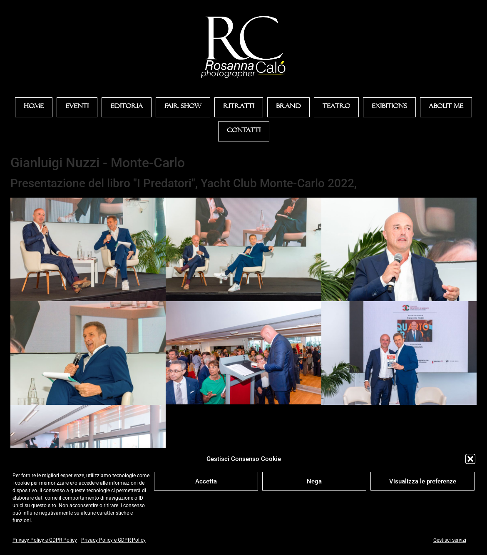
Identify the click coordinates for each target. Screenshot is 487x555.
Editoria (126, 107)
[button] (470, 459)
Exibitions (389, 107)
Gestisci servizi (449, 540)
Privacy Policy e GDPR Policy (44, 540)
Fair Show (182, 107)
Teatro (336, 107)
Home (34, 107)
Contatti (244, 131)
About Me (446, 107)
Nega (314, 481)
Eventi (77, 107)
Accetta (206, 481)
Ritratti (238, 107)
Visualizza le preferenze (422, 481)
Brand (288, 107)
